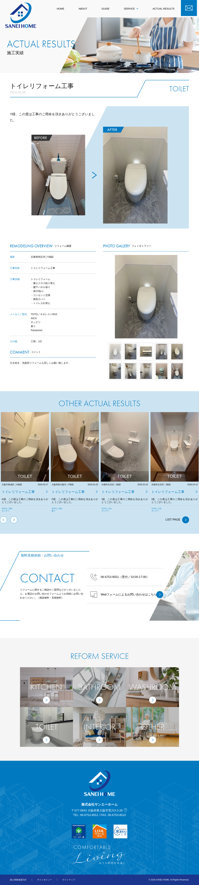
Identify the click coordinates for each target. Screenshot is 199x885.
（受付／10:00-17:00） (119, 577)
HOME (60, 8)
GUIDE (105, 8)
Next (189, 296)
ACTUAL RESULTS (163, 8)
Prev (103, 296)
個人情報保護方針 (18, 880)
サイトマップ (68, 880)
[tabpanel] (25, 464)
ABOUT (83, 8)
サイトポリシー (44, 880)
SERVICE (131, 8)
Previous (3, 519)
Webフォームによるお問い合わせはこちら (126, 594)
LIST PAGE (177, 519)
